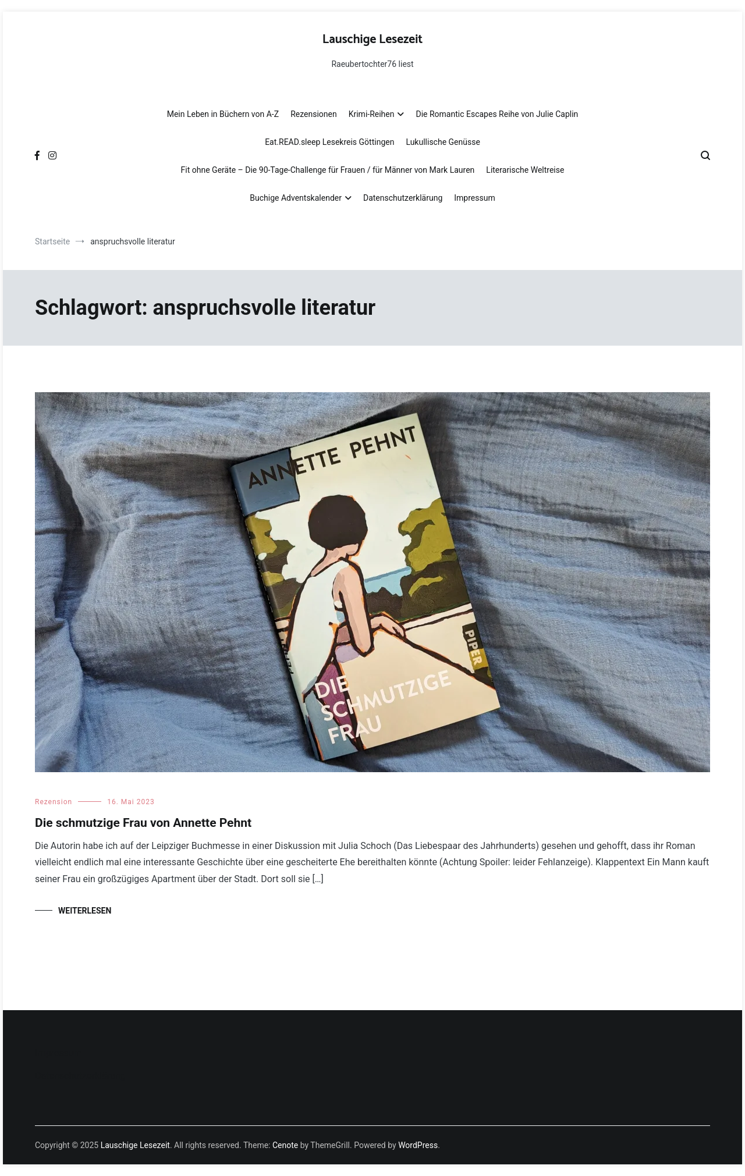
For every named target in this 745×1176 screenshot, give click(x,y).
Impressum (474, 197)
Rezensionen (313, 114)
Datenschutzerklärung (402, 197)
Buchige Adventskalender (296, 197)
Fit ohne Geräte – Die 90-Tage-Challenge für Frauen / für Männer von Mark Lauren (328, 170)
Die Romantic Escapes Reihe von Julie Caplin (497, 114)
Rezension (53, 802)
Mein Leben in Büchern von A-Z (223, 114)
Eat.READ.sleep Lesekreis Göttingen (329, 142)
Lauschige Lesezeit (372, 39)
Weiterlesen (84, 910)
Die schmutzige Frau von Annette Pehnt (143, 823)
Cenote (285, 1145)
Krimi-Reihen (372, 114)
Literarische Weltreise (525, 170)
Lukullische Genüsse (443, 142)
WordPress (418, 1145)
